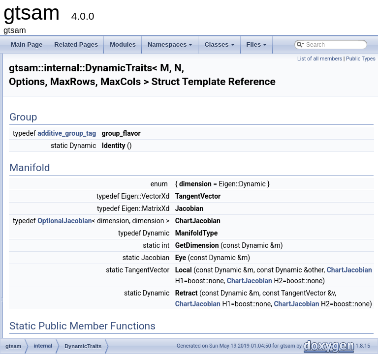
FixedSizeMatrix (69, 255)
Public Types (361, 59)
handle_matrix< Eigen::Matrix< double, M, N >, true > (117, 309)
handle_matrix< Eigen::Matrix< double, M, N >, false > (118, 298)
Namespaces (171, 47)
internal (50, 157)
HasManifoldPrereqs (75, 320)
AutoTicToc (62, 190)
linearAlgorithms (69, 168)
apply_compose (69, 179)
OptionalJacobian (187, 235)
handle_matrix (66, 287)
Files (258, 47)
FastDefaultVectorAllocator (83, 244)
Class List (37, 125)
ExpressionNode (70, 222)
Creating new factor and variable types (67, 71)
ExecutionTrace (68, 211)
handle (57, 266)
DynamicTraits (67, 201)
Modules (123, 44)
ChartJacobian (343, 317)
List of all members (319, 59)
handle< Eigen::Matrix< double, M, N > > (101, 276)
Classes (220, 47)
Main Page (26, 44)
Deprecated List (37, 82)
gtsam (17, 60)
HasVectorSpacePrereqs (80, 330)
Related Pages (76, 44)
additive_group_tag (189, 137)
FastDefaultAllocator (74, 233)
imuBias (51, 147)
